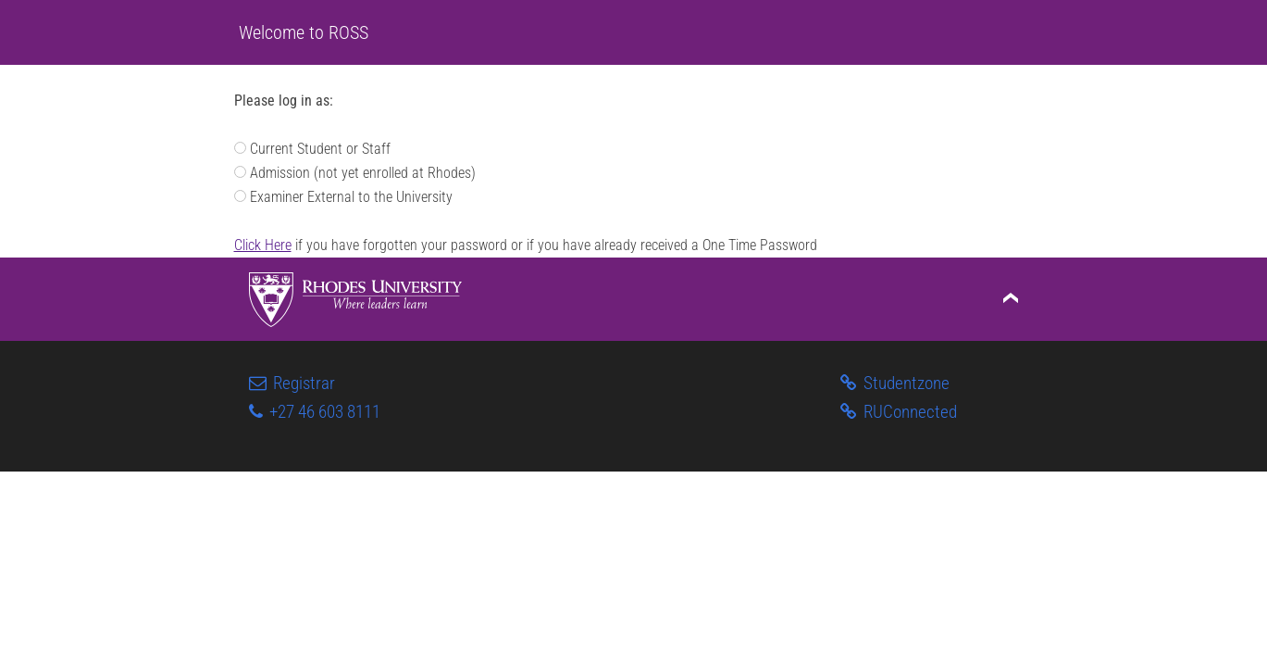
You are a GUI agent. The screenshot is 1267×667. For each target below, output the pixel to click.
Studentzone (895, 383)
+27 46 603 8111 (315, 411)
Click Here (263, 245)
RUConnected (899, 411)
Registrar (292, 383)
